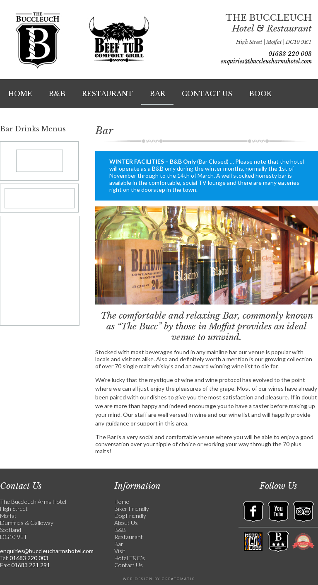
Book (260, 93)
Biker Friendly (131, 508)
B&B (56, 93)
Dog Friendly (130, 515)
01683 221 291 (30, 564)
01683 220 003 (290, 54)
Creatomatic (178, 579)
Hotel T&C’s (129, 557)
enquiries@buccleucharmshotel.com (266, 61)
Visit (119, 550)
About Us (126, 522)
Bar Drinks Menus (33, 129)
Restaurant (107, 93)
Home (20, 93)
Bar (157, 93)
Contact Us (207, 93)
